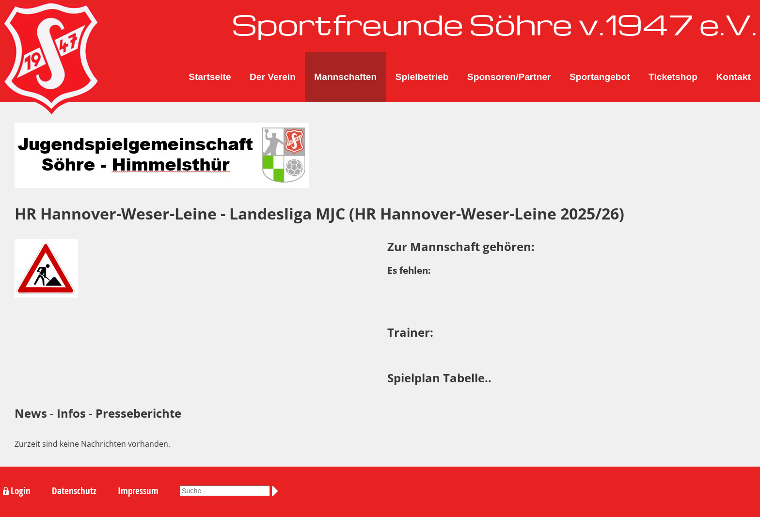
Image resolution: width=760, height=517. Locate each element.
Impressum (138, 491)
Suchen (277, 491)
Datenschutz (74, 491)
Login (21, 491)
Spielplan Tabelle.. (439, 378)
